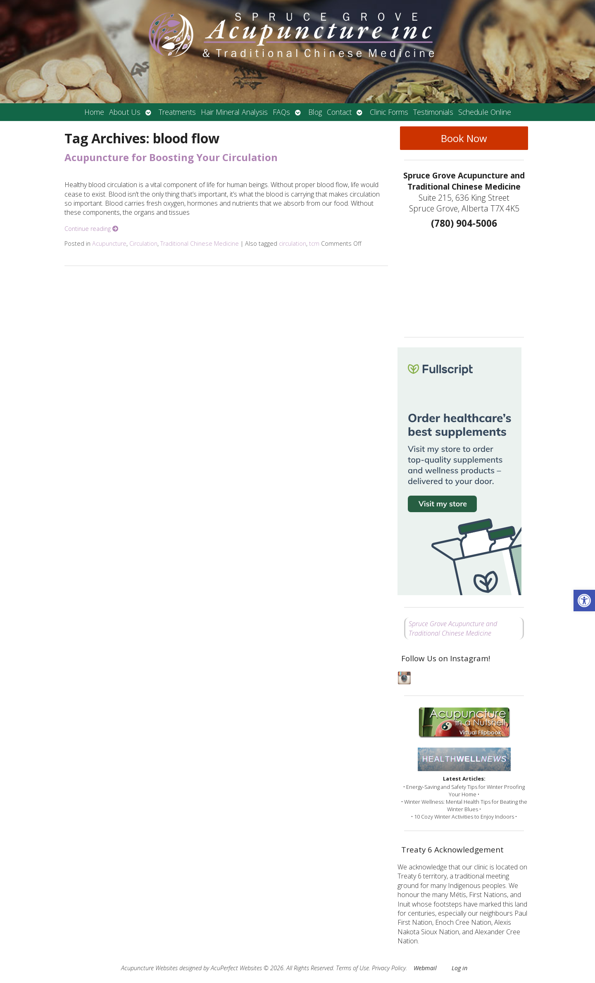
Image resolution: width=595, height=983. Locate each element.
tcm (314, 243)
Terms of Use (352, 968)
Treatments (177, 112)
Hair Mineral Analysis (234, 112)
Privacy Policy (389, 968)
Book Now (464, 138)
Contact (339, 112)
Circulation (143, 243)
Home (94, 112)
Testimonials (433, 112)
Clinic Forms (389, 112)
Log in (459, 968)
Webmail (425, 968)
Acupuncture (109, 243)
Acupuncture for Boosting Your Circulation (171, 157)
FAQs (281, 112)
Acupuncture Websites (149, 968)
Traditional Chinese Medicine (199, 243)
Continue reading (91, 229)
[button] (584, 600)
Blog (315, 112)
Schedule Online (484, 112)
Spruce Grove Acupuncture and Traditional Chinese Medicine (453, 628)
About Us (124, 112)
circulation (292, 243)
